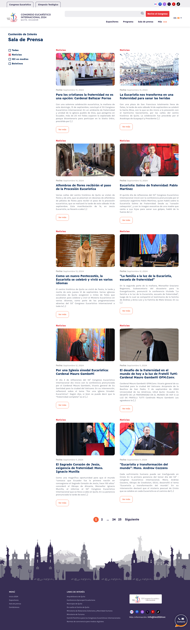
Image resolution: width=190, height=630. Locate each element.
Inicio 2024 (13, 597)
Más (160, 21)
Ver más (62, 129)
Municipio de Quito (74, 604)
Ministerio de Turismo (75, 614)
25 (120, 519)
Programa (128, 21)
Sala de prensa (145, 21)
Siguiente (132, 519)
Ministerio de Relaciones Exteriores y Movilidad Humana (89, 611)
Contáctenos (14, 607)
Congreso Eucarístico (20, 4)
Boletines (17, 63)
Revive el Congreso (158, 13)
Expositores (112, 21)
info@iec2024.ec (156, 617)
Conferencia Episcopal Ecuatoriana (81, 600)
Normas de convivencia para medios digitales (85, 621)
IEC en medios (20, 59)
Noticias (17, 54)
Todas (15, 50)
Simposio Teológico (48, 4)
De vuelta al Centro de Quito (78, 607)
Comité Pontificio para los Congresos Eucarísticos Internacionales (93, 618)
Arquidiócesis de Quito (76, 597)
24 (114, 519)
